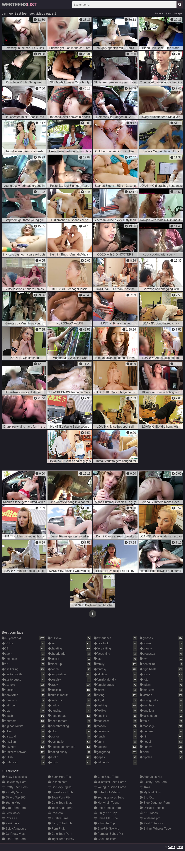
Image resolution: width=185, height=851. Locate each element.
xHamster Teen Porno (110, 782)
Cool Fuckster (105, 838)
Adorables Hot (151, 776)
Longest (178, 13)
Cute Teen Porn (60, 833)
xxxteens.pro (150, 818)
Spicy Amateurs (14, 828)
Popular (159, 13)
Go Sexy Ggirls (60, 787)
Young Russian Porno (110, 787)
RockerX (55, 813)
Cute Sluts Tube (106, 776)
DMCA (171, 847)
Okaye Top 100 (14, 797)
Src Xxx (147, 797)
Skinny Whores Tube (155, 828)
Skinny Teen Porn (153, 782)
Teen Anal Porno (60, 807)
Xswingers (10, 823)
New (168, 13)
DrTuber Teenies (152, 807)
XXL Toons (149, 813)
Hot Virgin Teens (106, 802)
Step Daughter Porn (155, 802)
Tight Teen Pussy (61, 838)
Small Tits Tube (106, 818)
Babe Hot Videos (107, 792)
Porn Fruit (56, 828)
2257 (180, 847)
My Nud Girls (150, 792)
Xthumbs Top (104, 823)
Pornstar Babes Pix (108, 833)
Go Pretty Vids (13, 833)
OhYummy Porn (14, 782)
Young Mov (11, 802)
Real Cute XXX (151, 823)
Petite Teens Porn (107, 807)
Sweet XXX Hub (60, 792)
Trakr (145, 787)
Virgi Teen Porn (14, 807)
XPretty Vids (12, 792)
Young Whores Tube (109, 797)
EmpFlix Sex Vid (106, 828)
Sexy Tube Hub (60, 823)
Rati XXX (10, 818)
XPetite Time (58, 818)
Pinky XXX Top (105, 813)
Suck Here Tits (59, 776)
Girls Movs (11, 813)
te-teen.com (57, 782)
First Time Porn (14, 838)
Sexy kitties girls (14, 776)
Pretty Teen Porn (15, 787)
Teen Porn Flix (59, 797)
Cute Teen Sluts (60, 802)
